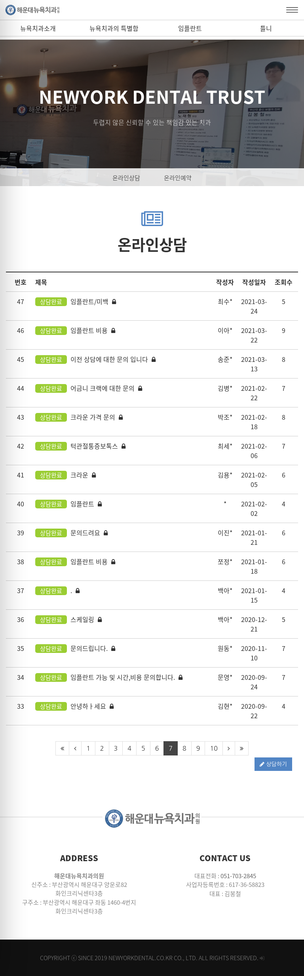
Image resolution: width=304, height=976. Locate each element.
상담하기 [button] (273, 764)
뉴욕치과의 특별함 (114, 28)
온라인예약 (178, 177)
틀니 (266, 28)
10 (213, 748)
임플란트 (190, 28)
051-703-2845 (238, 875)
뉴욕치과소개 (38, 28)
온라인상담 (126, 177)
